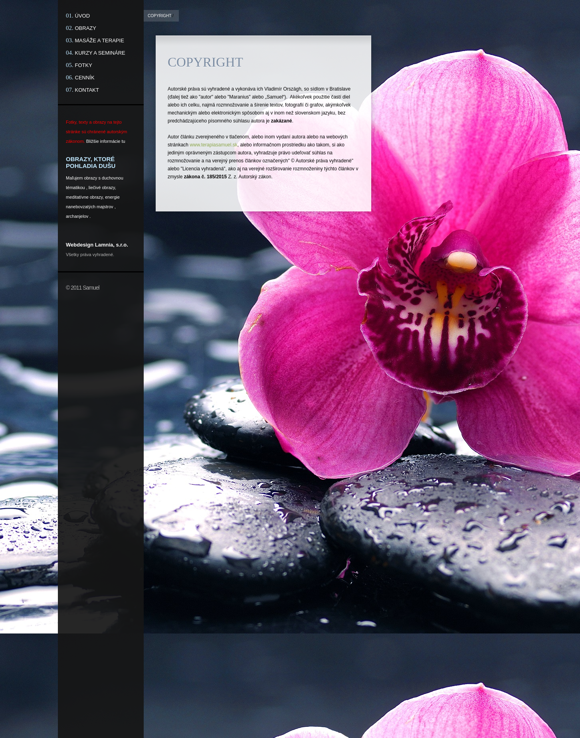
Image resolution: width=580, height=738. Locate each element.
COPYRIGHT (159, 16)
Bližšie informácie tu (105, 141)
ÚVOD (82, 16)
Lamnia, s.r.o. (111, 245)
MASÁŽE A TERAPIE (99, 40)
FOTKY (83, 65)
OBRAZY (85, 28)
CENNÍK (85, 78)
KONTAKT (87, 90)
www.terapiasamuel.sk (213, 145)
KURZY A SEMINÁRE (100, 53)
